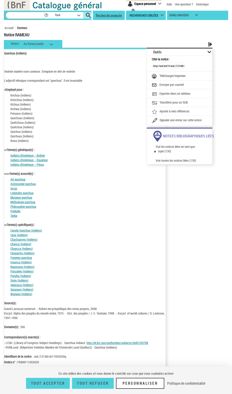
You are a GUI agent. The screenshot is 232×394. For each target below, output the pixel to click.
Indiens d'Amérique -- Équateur (29, 160)
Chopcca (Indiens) (21, 248)
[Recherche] (25, 15)
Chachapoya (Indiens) (23, 239)
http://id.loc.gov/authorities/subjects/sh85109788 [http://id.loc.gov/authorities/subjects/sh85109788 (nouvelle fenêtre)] (117, 343)
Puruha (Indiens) (20, 276)
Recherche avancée (109, 15)
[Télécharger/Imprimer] (169, 76)
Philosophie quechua (23, 206)
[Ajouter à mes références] (170, 111)
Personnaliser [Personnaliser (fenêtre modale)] (140, 383)
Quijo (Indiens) (19, 280)
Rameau (22, 28)
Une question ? (184, 4)
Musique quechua (21, 197)
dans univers (179, 16)
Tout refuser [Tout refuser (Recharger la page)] (93, 383)
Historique (202, 4)
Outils (157, 52)
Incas (13, 188)
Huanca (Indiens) (21, 262)
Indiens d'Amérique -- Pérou (27, 164)
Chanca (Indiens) (20, 244)
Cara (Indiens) (19, 235)
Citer (161, 59)
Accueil (9, 28)
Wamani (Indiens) (21, 294)
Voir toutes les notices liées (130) (176, 160)
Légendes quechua (22, 193)
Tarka (13, 215)
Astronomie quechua (23, 184)
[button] (46, 15)
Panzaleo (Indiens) (22, 271)
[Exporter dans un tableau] (171, 94)
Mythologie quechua (22, 202)
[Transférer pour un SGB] (170, 103)
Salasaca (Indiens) (21, 285)
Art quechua (17, 179)
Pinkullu (15, 211)
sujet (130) (164, 151)
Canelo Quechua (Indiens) (26, 230)
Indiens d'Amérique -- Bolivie (27, 155)
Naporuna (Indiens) (22, 267)
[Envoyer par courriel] (168, 85)
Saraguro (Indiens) (21, 289)
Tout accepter (48, 383)
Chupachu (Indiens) (22, 253)
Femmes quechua (21, 257)
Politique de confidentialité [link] (186, 383)
